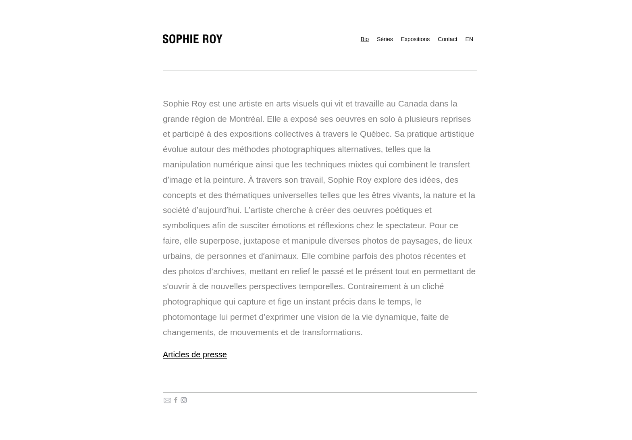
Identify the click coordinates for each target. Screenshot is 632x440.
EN (469, 39)
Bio (365, 39)
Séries (385, 39)
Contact (447, 39)
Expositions (415, 39)
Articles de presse (195, 354)
